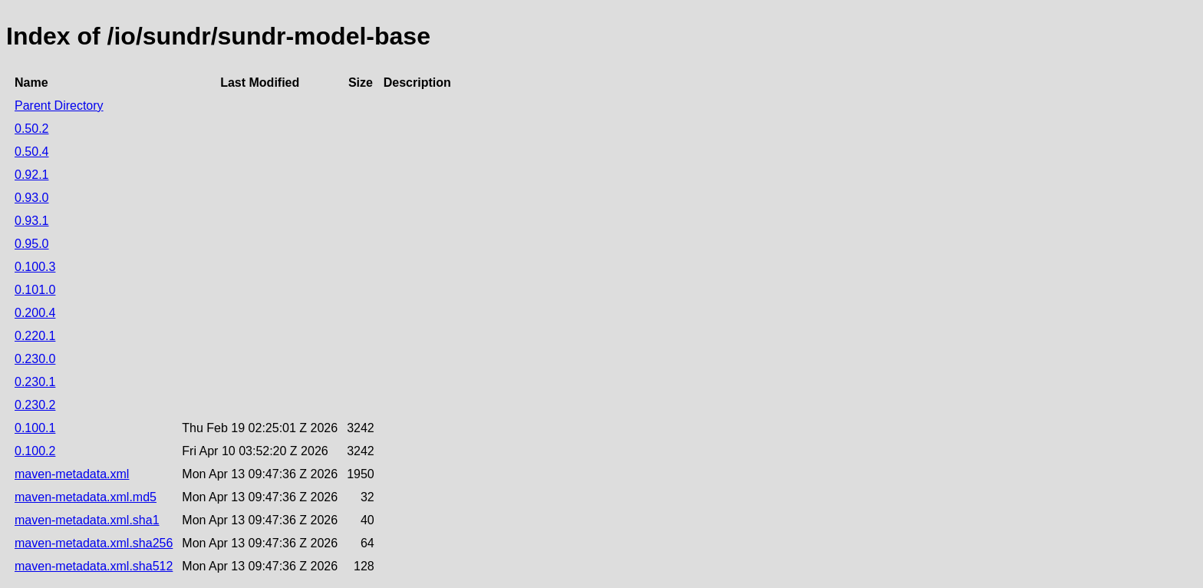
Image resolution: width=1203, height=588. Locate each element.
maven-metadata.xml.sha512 (94, 566)
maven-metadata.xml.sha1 (87, 520)
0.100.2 (35, 451)
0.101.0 (35, 289)
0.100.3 (35, 266)
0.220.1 (35, 335)
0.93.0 (31, 197)
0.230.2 (35, 404)
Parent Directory (59, 105)
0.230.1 (35, 381)
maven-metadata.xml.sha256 (94, 543)
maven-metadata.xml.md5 (86, 497)
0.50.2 (31, 128)
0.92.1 (31, 174)
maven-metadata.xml (72, 474)
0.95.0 (31, 243)
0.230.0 (35, 358)
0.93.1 (31, 220)
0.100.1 (35, 427)
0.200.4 (35, 312)
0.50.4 (31, 151)
